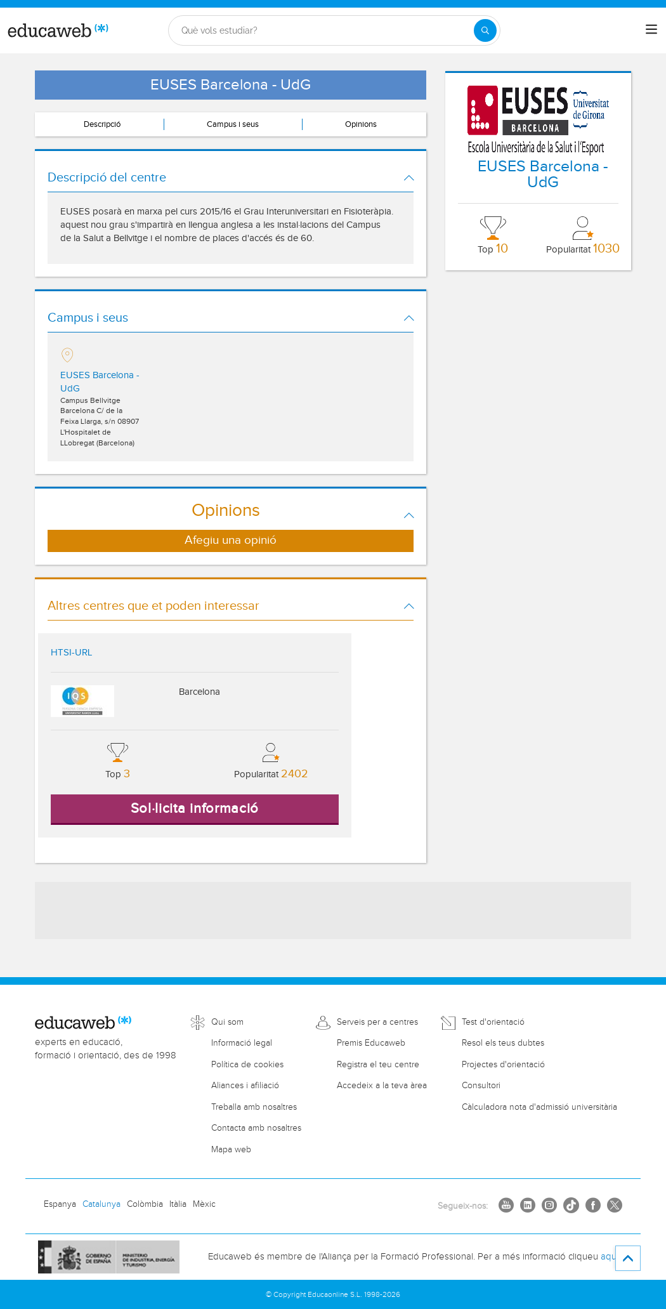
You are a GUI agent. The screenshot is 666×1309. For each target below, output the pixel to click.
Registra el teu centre (378, 1065)
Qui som (227, 1022)
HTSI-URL (71, 652)
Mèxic (204, 1204)
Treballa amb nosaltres (254, 1107)
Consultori (481, 1086)
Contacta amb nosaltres (256, 1128)
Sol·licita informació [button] (195, 808)
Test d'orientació (493, 1022)
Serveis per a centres (377, 1022)
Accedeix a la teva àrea (382, 1086)
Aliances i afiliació (245, 1086)
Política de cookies (247, 1065)
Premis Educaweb (371, 1043)
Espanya (60, 1204)
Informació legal (241, 1043)
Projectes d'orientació (503, 1065)
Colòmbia (145, 1204)
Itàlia (177, 1204)
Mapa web (231, 1150)
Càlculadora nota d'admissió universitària (539, 1107)
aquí (609, 1256)
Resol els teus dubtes (503, 1043)
